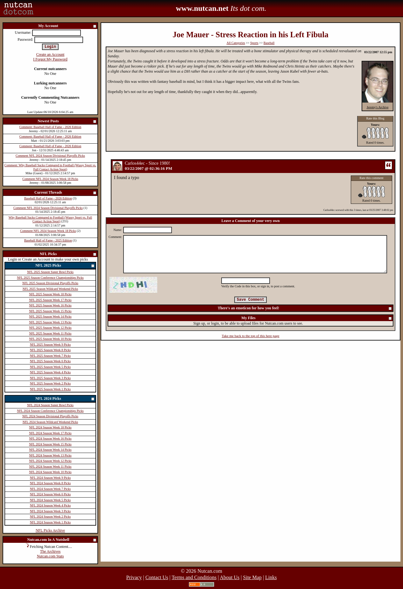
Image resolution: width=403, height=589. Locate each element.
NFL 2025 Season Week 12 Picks (50, 327)
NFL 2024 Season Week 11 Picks (50, 466)
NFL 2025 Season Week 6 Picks (50, 361)
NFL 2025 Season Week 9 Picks (50, 344)
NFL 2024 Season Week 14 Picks (50, 449)
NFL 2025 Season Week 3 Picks (50, 378)
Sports (254, 43)
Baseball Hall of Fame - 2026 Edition (48, 198)
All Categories (236, 43)
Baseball (269, 43)
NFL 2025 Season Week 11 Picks (50, 333)
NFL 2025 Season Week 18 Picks (50, 294)
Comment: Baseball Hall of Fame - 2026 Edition (50, 127)
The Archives (50, 551)
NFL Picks (68, 254)
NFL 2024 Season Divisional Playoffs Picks (50, 416)
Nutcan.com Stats (50, 556)
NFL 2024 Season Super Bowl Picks (50, 405)
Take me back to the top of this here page (250, 336)
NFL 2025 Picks (65, 266)
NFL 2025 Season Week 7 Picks (50, 355)
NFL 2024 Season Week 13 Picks (50, 455)
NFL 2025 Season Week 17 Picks (50, 300)
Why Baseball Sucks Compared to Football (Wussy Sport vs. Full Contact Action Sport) (50, 219)
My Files (316, 318)
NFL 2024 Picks (65, 399)
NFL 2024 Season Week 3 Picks (50, 511)
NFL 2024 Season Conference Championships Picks (50, 411)
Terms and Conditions (194, 577)
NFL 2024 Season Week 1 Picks (50, 522)
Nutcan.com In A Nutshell (62, 540)
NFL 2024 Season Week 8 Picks (50, 483)
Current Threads (65, 193)
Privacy (134, 577)
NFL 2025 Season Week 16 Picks (50, 305)
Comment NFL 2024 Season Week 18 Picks (50, 179)
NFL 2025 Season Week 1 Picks (50, 389)
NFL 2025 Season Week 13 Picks (50, 322)
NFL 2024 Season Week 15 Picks (50, 444)
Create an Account (50, 54)
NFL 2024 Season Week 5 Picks (50, 500)
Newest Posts (67, 121)
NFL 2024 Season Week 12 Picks (50, 461)
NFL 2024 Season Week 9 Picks (50, 477)
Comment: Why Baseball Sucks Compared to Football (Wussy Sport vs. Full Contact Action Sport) (50, 167)
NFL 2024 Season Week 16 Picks (50, 438)
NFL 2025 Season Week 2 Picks (50, 383)
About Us (230, 577)
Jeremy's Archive (378, 107)
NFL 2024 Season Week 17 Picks (50, 433)
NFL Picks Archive (50, 530)
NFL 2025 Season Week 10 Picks (50, 339)
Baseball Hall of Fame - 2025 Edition (48, 240)
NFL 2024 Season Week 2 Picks (50, 516)
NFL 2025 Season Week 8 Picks (50, 350)
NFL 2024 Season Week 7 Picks (50, 489)
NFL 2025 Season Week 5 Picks (50, 367)
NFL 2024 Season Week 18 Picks (50, 427)
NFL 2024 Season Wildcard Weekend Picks (50, 422)
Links (271, 577)
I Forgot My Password (50, 59)
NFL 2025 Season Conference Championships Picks (50, 277)
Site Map (252, 577)
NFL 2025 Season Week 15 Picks (50, 311)
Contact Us (156, 577)
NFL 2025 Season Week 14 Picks (50, 316)
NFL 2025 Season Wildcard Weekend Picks (50, 289)
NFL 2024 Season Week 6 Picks (50, 494)
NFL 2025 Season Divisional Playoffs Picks (50, 283)
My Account (67, 26)
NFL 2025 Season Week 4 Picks (50, 372)
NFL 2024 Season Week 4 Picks (50, 505)
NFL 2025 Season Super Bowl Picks (50, 272)
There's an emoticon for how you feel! (305, 308)
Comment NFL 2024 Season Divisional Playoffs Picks (50, 155)
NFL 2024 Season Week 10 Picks (50, 472)
